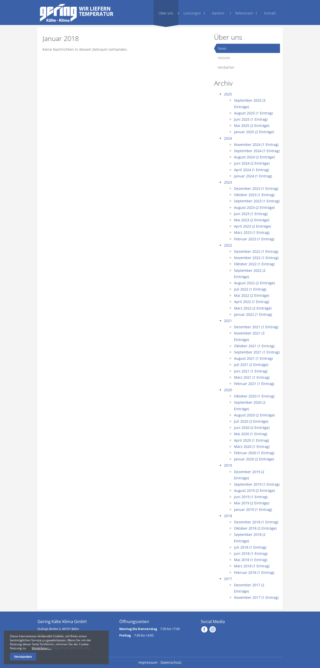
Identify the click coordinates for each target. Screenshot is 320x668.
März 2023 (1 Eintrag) (252, 232)
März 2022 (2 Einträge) (253, 308)
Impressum (148, 662)
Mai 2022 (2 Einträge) (251, 295)
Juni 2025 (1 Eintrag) (251, 119)
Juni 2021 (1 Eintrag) (251, 371)
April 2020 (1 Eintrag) (251, 440)
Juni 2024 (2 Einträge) (252, 163)
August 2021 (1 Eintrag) (253, 358)
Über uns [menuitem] (166, 13)
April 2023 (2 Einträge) (252, 226)
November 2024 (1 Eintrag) (256, 144)
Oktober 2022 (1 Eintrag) (254, 264)
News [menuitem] (222, 48)
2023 (228, 182)
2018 (228, 515)
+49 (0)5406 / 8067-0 (61, 635)
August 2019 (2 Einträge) (254, 490)
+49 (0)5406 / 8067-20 (61, 642)
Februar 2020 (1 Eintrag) (254, 452)
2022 (228, 245)
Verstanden (23, 657)
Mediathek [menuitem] (226, 67)
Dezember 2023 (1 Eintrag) (256, 188)
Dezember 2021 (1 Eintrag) (256, 327)
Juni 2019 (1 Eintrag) (251, 496)
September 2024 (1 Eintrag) (257, 150)
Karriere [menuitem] (218, 13)
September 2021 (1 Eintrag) (257, 352)
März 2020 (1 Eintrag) (252, 446)
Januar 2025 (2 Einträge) (254, 131)
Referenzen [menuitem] (244, 13)
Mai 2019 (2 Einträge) (251, 503)
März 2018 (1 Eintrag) (252, 566)
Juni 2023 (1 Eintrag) (251, 213)
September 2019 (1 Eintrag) (257, 484)
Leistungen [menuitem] (192, 13)
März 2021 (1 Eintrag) (252, 377)
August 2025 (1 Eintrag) (253, 113)
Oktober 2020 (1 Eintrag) (254, 396)
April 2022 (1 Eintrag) (251, 301)
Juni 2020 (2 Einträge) (252, 427)
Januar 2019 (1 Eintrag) (253, 509)
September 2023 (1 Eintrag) (257, 201)
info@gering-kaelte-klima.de (69, 648)
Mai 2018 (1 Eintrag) (250, 559)
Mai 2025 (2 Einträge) (251, 125)
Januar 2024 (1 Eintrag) (253, 176)
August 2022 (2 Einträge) (254, 283)
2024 (228, 138)
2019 (228, 465)
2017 (228, 578)
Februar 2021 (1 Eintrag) (254, 383)
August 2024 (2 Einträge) (254, 157)
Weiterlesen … (42, 648)
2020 (228, 389)
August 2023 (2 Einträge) (254, 207)
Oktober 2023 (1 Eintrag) (254, 194)
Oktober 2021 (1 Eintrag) (254, 345)
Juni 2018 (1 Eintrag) (251, 553)
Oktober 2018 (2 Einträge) (255, 528)
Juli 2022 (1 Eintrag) (250, 289)
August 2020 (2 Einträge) (254, 415)
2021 (228, 320)
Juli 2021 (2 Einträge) (251, 364)
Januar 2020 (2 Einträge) (254, 459)
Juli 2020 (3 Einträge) (251, 421)
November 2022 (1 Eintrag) (256, 257)
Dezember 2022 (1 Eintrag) (256, 251)
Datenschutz (171, 662)
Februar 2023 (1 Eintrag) (254, 239)
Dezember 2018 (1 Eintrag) (256, 522)
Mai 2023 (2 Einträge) (251, 220)
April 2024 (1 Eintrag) (251, 169)
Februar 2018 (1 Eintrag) (254, 572)
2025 (228, 94)
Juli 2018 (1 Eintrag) (250, 547)
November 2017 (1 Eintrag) (256, 597)
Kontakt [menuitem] (270, 13)
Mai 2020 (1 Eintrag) (250, 433)
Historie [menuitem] (224, 57)
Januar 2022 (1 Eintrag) (253, 314)
